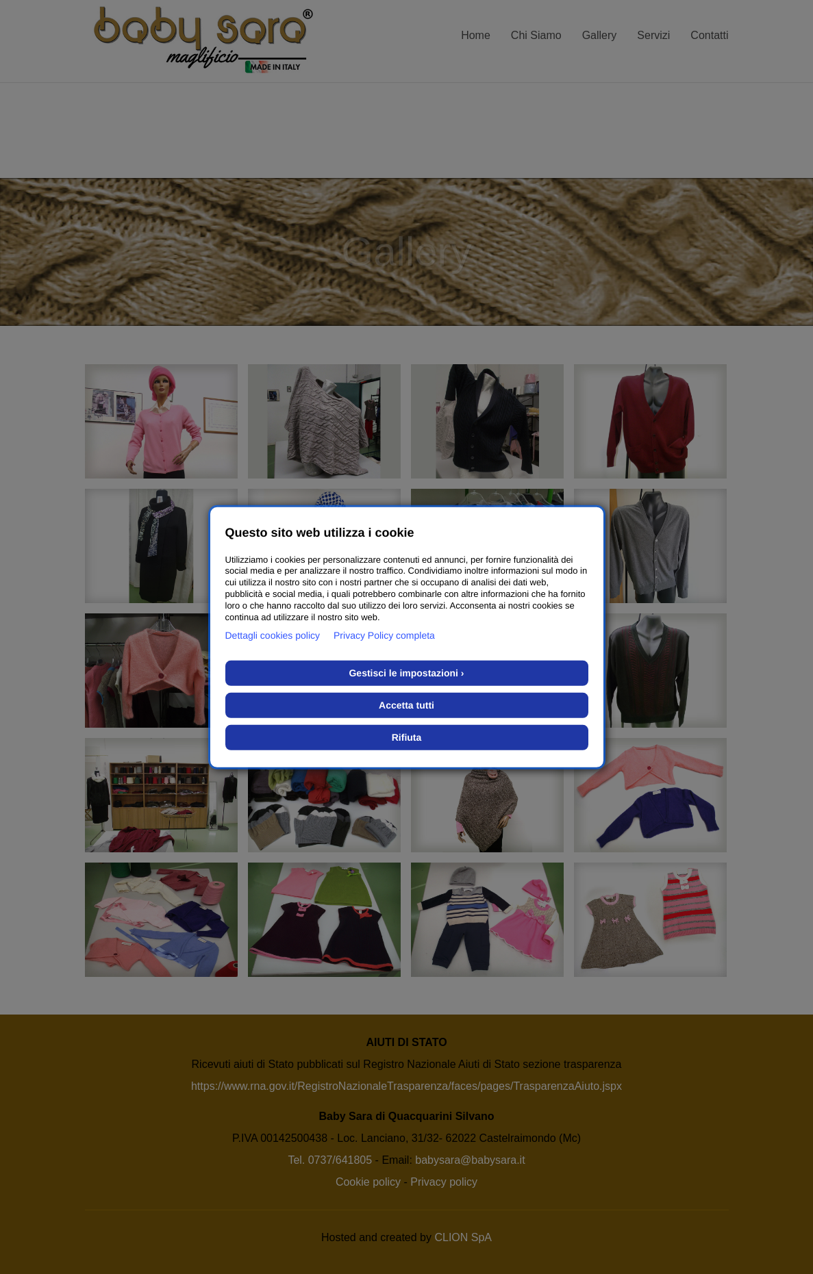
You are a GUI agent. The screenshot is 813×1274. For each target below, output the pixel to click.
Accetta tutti (406, 705)
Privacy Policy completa (384, 635)
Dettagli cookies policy (273, 635)
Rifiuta (407, 737)
